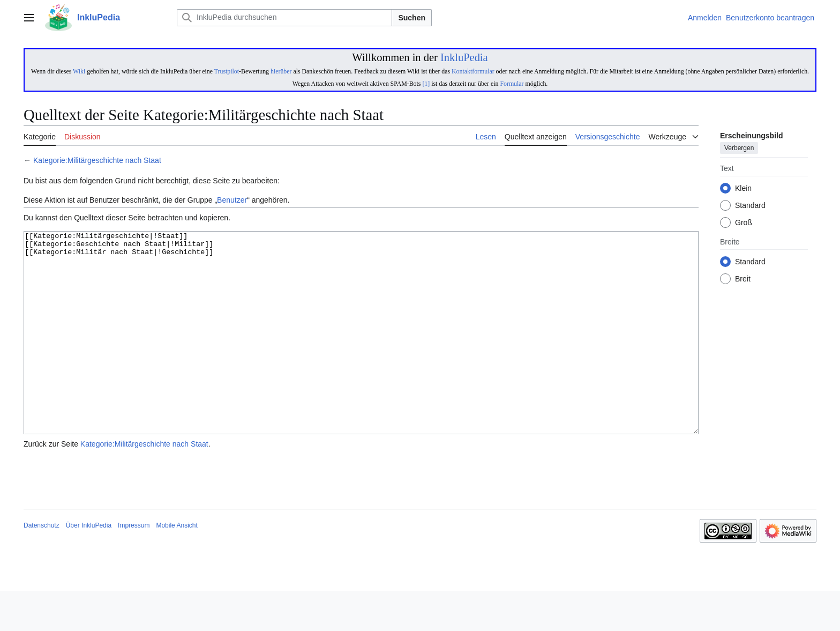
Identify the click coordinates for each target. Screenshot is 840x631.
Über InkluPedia (88, 565)
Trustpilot (226, 71)
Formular (511, 83)
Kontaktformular (473, 71)
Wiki (79, 71)
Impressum (133, 565)
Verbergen (739, 148)
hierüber (281, 71)
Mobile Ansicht (176, 565)
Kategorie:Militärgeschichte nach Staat (97, 160)
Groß (743, 223)
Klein (743, 188)
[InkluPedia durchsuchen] (284, 17)
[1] (426, 83)
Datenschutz (41, 565)
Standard (750, 206)
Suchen (411, 17)
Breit (743, 279)
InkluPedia (464, 57)
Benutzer (232, 200)
